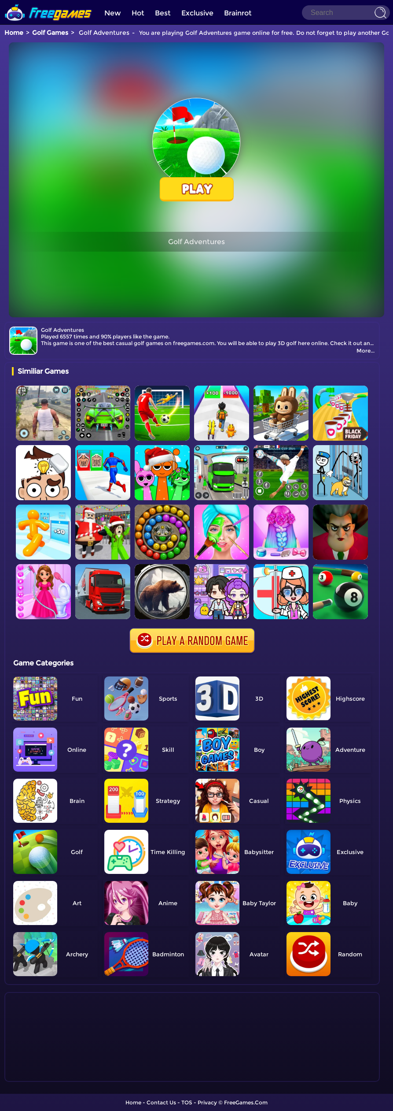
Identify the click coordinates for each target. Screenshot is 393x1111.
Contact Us (161, 1102)
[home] (48, 3)
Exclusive (197, 13)
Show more (41, 1075)
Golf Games (50, 33)
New (112, 13)
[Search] (346, 12)
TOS (186, 1102)
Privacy (207, 1102)
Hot (138, 13)
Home (13, 33)
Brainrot (238, 13)
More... (365, 350)
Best (163, 13)
